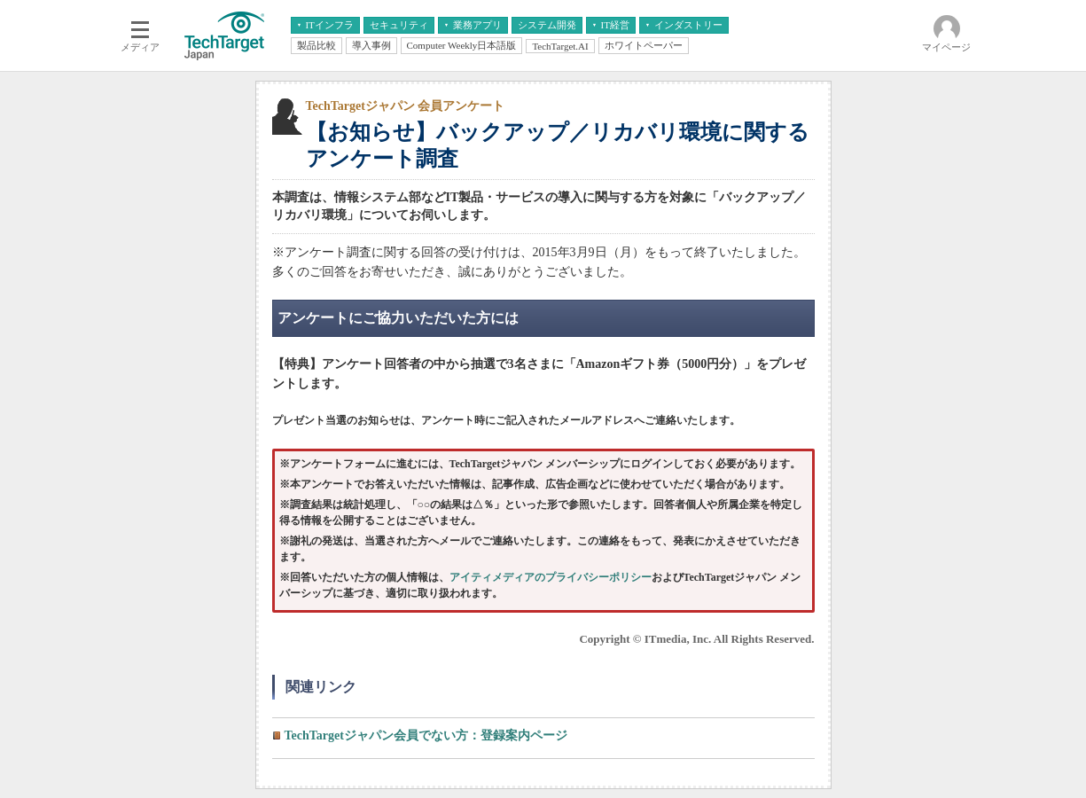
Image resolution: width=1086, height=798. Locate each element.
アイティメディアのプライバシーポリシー (550, 577)
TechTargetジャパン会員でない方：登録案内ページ (426, 735)
